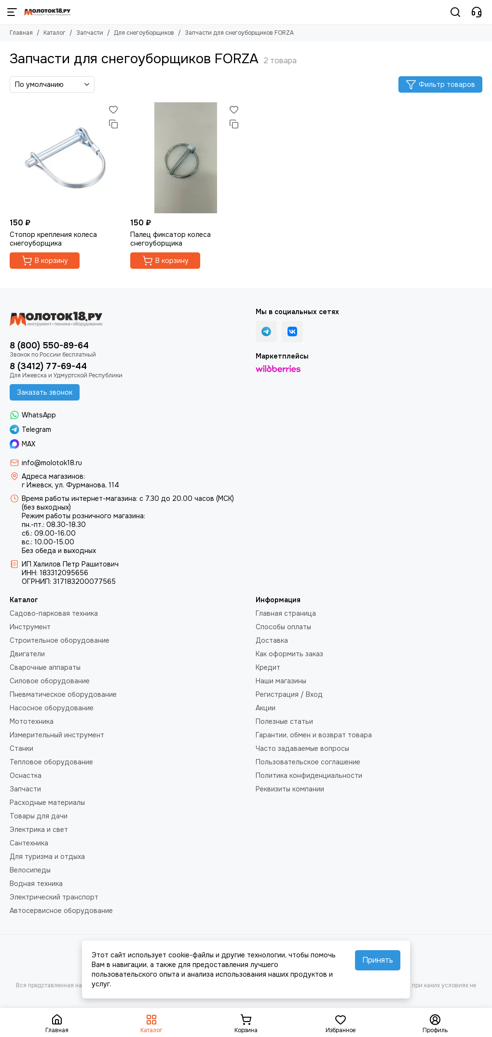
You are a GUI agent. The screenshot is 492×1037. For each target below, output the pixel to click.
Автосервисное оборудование (61, 910)
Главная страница (286, 613)
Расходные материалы (47, 802)
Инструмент (30, 626)
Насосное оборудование (52, 708)
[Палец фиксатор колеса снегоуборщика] (185, 157)
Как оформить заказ (289, 654)
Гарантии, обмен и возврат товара (314, 735)
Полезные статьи (284, 721)
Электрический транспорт (54, 897)
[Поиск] (455, 12)
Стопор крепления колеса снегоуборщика (53, 239)
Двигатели (27, 654)
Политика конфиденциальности (309, 775)
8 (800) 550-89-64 (49, 345)
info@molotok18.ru (52, 462)
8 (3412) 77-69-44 (48, 366)
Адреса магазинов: (53, 476)
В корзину (45, 260)
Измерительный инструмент (57, 735)
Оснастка (25, 775)
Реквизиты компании (290, 789)
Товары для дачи (39, 816)
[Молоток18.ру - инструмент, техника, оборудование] (47, 12)
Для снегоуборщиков (144, 33)
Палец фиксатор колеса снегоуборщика (170, 239)
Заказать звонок (44, 392)
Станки (21, 748)
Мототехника (32, 721)
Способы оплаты (283, 626)
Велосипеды (30, 870)
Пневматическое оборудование (63, 694)
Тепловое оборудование (51, 762)
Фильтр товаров (440, 84)
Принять (377, 960)
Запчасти (89, 33)
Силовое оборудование (50, 681)
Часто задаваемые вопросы (302, 748)
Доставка (272, 640)
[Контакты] (476, 12)
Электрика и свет (39, 829)
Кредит (268, 667)
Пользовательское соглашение (308, 762)
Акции (265, 708)
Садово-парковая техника (54, 613)
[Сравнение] (113, 124)
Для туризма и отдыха (47, 856)
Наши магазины (281, 681)
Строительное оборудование (59, 640)
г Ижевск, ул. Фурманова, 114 (70, 485)
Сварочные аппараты (45, 667)
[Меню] (12, 12)
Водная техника (36, 883)
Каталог (54, 33)
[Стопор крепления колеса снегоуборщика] (65, 157)
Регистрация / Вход (289, 694)
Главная (21, 33)
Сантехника (29, 843)
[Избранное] (113, 109)
